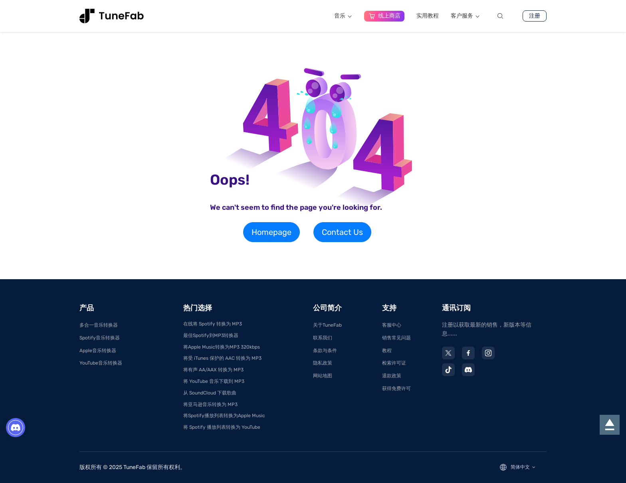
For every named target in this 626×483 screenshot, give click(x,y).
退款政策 (391, 376)
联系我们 (322, 338)
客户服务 (465, 15)
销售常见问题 (396, 338)
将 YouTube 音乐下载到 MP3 (213, 381)
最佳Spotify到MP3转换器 (210, 335)
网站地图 (322, 376)
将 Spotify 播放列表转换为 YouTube (221, 427)
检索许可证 (394, 363)
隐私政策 (322, 363)
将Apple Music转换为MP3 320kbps (221, 347)
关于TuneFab (327, 325)
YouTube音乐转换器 (100, 363)
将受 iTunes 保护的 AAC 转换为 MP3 (222, 358)
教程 (387, 350)
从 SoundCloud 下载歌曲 (209, 393)
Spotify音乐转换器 (99, 338)
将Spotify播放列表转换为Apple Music (224, 415)
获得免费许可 (396, 388)
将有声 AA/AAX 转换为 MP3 (213, 370)
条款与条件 (325, 350)
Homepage (271, 232)
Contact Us (342, 232)
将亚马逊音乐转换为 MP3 (210, 404)
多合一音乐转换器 (98, 325)
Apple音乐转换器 (97, 350)
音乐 (343, 15)
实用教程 (427, 15)
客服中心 (391, 325)
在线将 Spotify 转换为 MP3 (212, 324)
